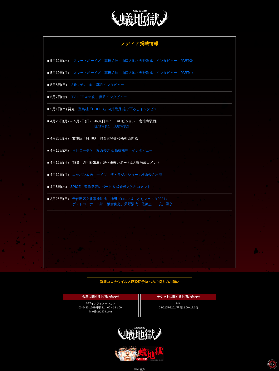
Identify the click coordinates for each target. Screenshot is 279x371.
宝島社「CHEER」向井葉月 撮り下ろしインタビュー (119, 109)
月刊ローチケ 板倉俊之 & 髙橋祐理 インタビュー (112, 150)
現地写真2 (121, 126)
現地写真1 (102, 126)
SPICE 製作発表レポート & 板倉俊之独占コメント (110, 187)
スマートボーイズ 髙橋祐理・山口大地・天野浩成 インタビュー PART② (133, 61)
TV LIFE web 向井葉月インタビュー (99, 97)
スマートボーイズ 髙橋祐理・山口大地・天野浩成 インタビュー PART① (133, 73)
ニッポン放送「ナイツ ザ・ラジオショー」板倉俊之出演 (117, 175)
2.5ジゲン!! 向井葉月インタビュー (97, 85)
